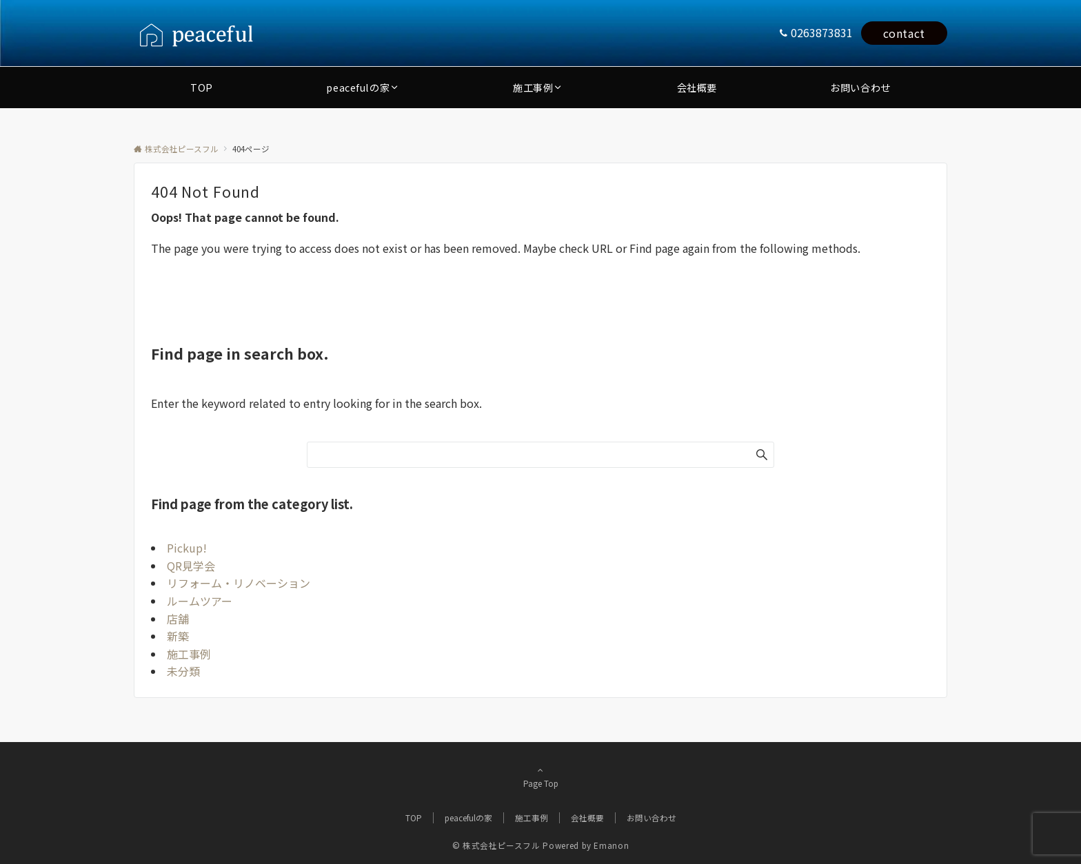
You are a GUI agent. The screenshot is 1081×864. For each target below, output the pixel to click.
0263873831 (822, 32)
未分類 (183, 671)
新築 (178, 636)
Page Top (540, 776)
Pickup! (187, 547)
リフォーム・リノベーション (238, 583)
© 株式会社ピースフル (496, 845)
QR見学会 (191, 565)
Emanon (611, 845)
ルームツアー (199, 601)
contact (904, 33)
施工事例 (189, 654)
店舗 (178, 618)
